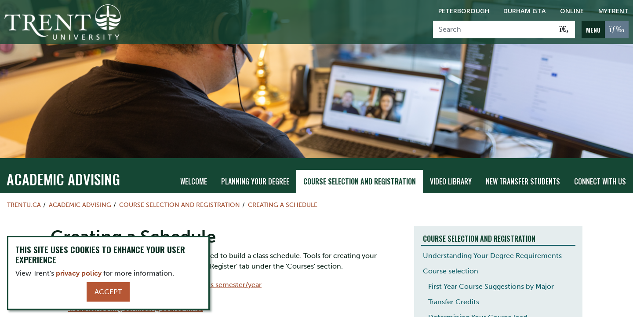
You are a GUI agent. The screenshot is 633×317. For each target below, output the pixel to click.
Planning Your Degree (255, 169)
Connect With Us (600, 169)
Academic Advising (63, 166)
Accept (108, 292)
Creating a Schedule (282, 192)
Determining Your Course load (478, 305)
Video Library (451, 169)
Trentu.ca (24, 192)
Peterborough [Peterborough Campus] (463, 11)
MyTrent (613, 11)
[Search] (493, 29)
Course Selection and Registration (359, 169)
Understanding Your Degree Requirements (492, 243)
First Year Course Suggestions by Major (491, 274)
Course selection (450, 258)
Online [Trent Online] (572, 11)
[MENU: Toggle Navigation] (605, 29)
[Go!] (564, 29)
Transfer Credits (453, 289)
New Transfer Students (523, 169)
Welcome (193, 169)
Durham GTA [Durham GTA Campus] (524, 11)
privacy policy (79, 273)
